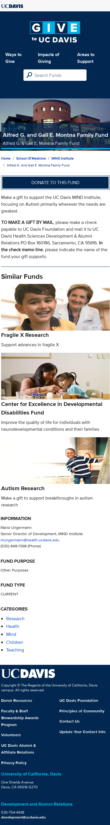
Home (5, 158)
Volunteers (11, 735)
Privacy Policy (14, 763)
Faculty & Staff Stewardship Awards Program (20, 717)
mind (11, 634)
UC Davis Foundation (78, 700)
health (12, 626)
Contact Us (69, 721)
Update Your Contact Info (82, 732)
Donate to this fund (55, 182)
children (14, 642)
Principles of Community (81, 711)
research (15, 618)
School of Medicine (31, 158)
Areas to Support (85, 58)
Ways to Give (13, 58)
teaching (15, 650)
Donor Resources (16, 700)
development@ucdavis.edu (23, 817)
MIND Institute (62, 158)
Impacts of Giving (48, 58)
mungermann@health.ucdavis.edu (30, 540)
